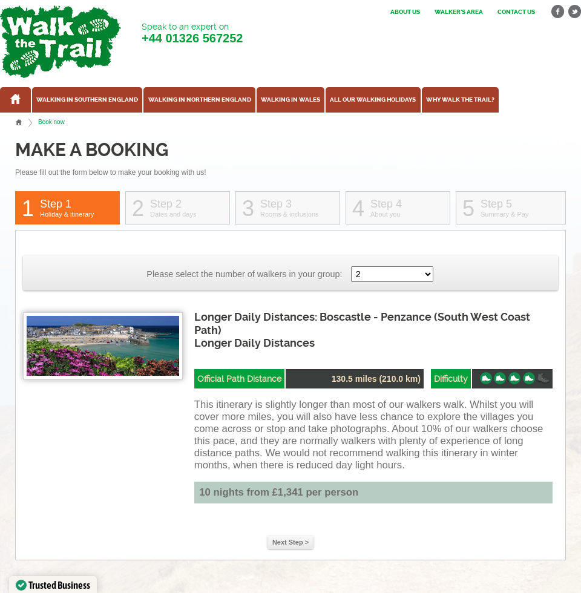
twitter (574, 11)
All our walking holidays (373, 99)
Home (18, 122)
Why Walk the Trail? (460, 99)
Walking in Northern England (199, 99)
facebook (558, 11)
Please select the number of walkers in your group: (244, 274)
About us (405, 12)
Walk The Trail (60, 41)
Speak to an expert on (192, 33)
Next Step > (290, 542)
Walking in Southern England (87, 99)
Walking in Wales (290, 99)
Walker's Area (459, 12)
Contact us (516, 12)
